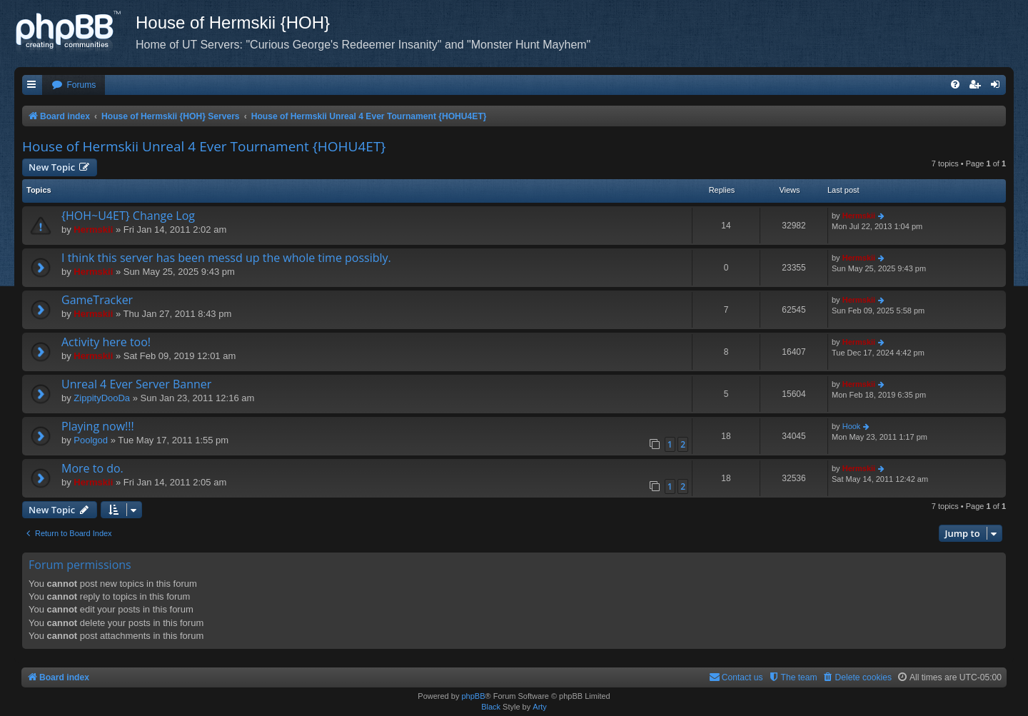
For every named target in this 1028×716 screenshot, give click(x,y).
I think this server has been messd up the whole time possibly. (226, 258)
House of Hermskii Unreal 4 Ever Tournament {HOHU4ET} (204, 146)
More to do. (92, 468)
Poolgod (91, 440)
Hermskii (93, 229)
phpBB (473, 696)
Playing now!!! (97, 426)
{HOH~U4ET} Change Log (128, 215)
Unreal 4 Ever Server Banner (136, 384)
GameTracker (97, 300)
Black (490, 706)
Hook (851, 426)
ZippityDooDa (102, 398)
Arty (540, 706)
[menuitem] (73, 85)
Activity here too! (106, 342)
